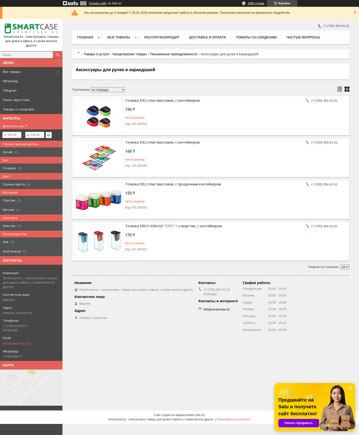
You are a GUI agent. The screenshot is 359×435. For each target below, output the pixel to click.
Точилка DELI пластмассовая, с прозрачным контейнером (173, 184)
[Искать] (57, 54)
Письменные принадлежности (173, 54)
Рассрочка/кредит (162, 37)
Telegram (10, 90)
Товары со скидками (18, 109)
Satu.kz (200, 415)
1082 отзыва (256, 3)
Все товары (12, 71)
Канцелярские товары (130, 54)
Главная (85, 37)
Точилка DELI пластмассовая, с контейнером (162, 100)
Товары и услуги (96, 54)
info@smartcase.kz (17, 343)
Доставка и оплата (207, 37)
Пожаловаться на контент (233, 419)
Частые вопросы (303, 37)
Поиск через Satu (16, 100)
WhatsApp (10, 81)
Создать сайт (98, 3)
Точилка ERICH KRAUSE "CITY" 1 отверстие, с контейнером (173, 226)
